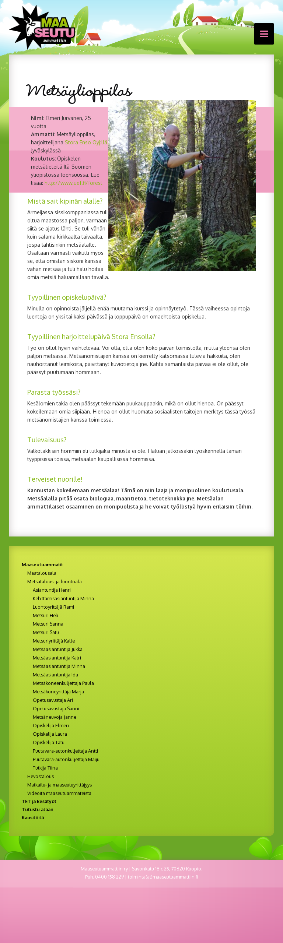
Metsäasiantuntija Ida (55, 674)
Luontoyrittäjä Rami (53, 606)
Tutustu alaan (37, 809)
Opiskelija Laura (50, 733)
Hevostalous (40, 776)
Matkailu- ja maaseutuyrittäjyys (59, 784)
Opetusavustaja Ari (53, 700)
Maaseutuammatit (42, 564)
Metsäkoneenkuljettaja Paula (63, 683)
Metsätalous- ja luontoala (54, 581)
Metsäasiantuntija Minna (59, 666)
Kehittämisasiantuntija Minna (63, 598)
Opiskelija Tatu (48, 742)
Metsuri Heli (45, 615)
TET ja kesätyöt (39, 801)
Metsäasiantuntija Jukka (58, 649)
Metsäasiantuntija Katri (57, 657)
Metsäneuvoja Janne (54, 716)
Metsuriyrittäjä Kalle (54, 640)
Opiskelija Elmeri (51, 725)
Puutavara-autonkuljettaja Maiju (66, 759)
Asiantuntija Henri (52, 589)
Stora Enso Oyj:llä (86, 142)
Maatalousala (41, 573)
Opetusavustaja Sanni (56, 708)
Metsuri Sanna (48, 623)
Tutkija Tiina (45, 767)
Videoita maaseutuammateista (59, 793)
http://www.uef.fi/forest (73, 183)
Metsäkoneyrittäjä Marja (58, 691)
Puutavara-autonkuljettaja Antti (65, 750)
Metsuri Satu (46, 632)
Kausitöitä (33, 817)
